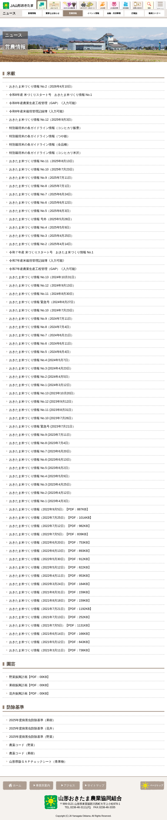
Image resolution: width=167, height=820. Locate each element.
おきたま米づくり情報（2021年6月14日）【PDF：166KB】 (50, 633)
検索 (149, 5)
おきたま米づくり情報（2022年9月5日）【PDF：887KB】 (49, 509)
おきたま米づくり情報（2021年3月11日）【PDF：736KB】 (50, 650)
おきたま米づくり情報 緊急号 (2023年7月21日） (42, 426)
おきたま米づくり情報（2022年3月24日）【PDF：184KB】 (50, 584)
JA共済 (102, 5)
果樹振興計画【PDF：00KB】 (29, 685)
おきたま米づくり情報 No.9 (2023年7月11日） (41, 434)
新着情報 (32, 22)
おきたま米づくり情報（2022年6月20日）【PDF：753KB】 (50, 542)
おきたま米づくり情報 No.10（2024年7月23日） (42, 310)
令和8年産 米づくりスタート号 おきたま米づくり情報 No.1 (50, 94)
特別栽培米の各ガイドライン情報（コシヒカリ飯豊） (45, 128)
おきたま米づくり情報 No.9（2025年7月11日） (41, 177)
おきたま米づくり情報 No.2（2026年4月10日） (41, 86)
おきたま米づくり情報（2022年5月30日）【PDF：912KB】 (50, 559)
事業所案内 (42, 785)
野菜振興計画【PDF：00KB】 (29, 677)
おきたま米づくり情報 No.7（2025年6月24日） (41, 194)
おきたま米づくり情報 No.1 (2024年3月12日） (41, 385)
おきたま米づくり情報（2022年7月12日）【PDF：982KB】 (50, 526)
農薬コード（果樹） (23, 753)
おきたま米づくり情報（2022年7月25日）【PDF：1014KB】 (51, 517)
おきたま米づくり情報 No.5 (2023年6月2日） (40, 468)
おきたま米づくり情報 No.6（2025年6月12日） (41, 202)
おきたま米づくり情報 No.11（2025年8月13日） (42, 161)
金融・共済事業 (113, 22)
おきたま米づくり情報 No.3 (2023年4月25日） (41, 484)
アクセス (69, 785)
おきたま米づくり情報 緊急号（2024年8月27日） (43, 302)
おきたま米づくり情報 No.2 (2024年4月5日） (40, 376)
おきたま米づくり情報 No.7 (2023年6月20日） (41, 451)
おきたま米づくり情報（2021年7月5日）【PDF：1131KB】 (50, 625)
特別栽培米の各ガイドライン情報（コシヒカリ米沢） (45, 152)
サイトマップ (96, 785)
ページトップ (156, 785)
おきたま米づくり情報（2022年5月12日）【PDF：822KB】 (50, 567)
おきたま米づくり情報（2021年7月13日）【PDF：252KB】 (50, 617)
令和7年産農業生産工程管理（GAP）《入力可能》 (43, 269)
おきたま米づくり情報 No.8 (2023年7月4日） (40, 443)
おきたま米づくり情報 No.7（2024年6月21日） (41, 335)
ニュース (41, 5)
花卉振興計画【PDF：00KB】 (29, 693)
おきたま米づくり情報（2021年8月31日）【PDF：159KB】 (50, 592)
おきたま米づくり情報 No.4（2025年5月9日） (40, 227)
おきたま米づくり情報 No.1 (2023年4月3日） (40, 501)
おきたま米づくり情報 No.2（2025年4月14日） (41, 244)
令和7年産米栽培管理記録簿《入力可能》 (37, 260)
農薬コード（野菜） (23, 745)
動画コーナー (154, 22)
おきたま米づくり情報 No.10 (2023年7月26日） (41, 418)
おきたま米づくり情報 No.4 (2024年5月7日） (40, 360)
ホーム (6, 14)
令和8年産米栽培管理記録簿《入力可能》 (37, 111)
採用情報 (125, 5)
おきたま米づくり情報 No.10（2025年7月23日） (42, 169)
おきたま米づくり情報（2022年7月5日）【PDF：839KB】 (49, 534)
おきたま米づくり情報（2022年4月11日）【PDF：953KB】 (50, 575)
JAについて (54, 5)
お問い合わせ (137, 5)
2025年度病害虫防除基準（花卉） (32, 728)
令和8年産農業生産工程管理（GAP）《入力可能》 (43, 103)
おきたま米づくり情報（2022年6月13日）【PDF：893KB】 (50, 550)
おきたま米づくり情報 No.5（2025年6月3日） (40, 211)
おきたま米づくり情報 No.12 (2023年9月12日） (41, 401)
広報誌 (134, 22)
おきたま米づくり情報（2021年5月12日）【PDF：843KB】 (50, 642)
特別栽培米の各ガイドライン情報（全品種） (39, 144)
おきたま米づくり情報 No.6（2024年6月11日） (41, 343)
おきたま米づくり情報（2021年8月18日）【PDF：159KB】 (50, 600)
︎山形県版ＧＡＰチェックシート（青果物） (38, 761)
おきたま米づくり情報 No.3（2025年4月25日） (41, 235)
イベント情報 (93, 22)
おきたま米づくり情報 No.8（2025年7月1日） (40, 186)
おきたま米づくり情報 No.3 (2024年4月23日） (41, 368)
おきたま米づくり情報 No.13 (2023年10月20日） (42, 393)
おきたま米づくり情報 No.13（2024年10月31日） (43, 277)
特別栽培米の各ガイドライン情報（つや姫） (39, 136)
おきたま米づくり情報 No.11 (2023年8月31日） (41, 410)
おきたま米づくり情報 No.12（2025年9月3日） (41, 119)
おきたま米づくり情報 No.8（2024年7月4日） (40, 327)
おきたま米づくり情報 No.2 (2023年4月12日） (41, 492)
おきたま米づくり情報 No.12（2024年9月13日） (42, 285)
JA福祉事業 (114, 5)
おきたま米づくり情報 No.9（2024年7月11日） (41, 318)
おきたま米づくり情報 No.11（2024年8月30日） (42, 293)
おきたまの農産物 (69, 5)
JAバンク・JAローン (87, 5)
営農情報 (72, 22)
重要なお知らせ (52, 22)
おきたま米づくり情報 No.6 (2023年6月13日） (41, 459)
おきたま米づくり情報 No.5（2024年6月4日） (40, 351)
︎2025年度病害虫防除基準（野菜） (32, 736)
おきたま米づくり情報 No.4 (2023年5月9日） (40, 476)
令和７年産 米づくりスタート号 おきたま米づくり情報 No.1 (51, 252)
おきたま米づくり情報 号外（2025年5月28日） (41, 219)
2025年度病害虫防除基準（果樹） (32, 720)
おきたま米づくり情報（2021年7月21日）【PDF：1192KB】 (51, 609)
